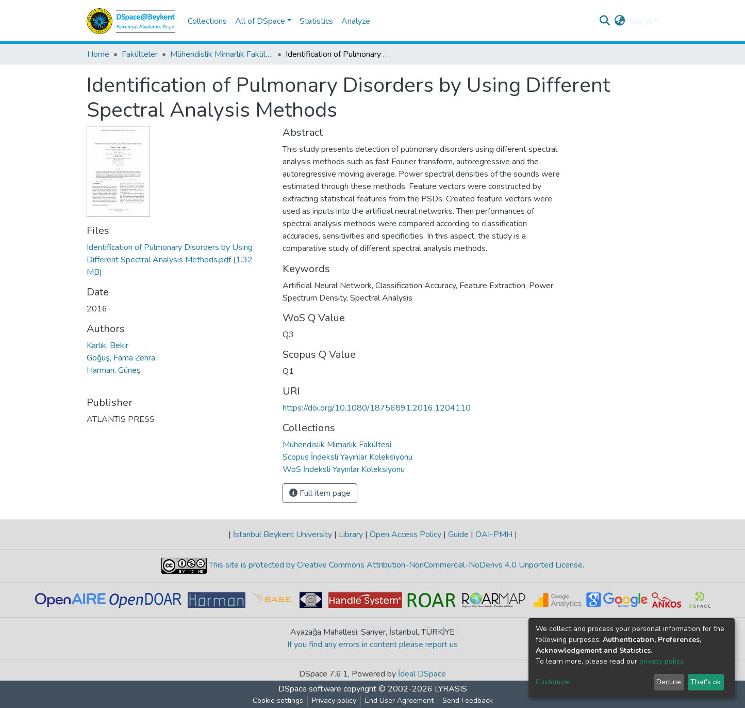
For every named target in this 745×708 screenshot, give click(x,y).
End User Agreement (399, 700)
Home (98, 54)
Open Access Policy (405, 534)
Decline (668, 682)
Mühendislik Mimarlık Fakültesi (221, 54)
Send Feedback (467, 700)
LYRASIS (451, 689)
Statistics (316, 21)
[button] (619, 21)
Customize (552, 682)
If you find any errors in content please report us (372, 644)
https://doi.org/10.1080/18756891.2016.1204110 (377, 408)
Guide (458, 534)
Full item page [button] (320, 493)
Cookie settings (278, 700)
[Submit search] (604, 21)
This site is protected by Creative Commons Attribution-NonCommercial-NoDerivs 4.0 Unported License (395, 565)
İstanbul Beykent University (282, 534)
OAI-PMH (494, 534)
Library (351, 534)
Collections (207, 21)
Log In (640, 21)
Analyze (355, 21)
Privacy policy (334, 700)
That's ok (705, 682)
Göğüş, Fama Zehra (121, 358)
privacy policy (661, 661)
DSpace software (309, 689)
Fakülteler (140, 54)
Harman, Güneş (114, 370)
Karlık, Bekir (107, 345)
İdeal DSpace (422, 674)
